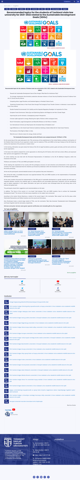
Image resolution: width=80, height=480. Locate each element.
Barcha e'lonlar (71, 405)
